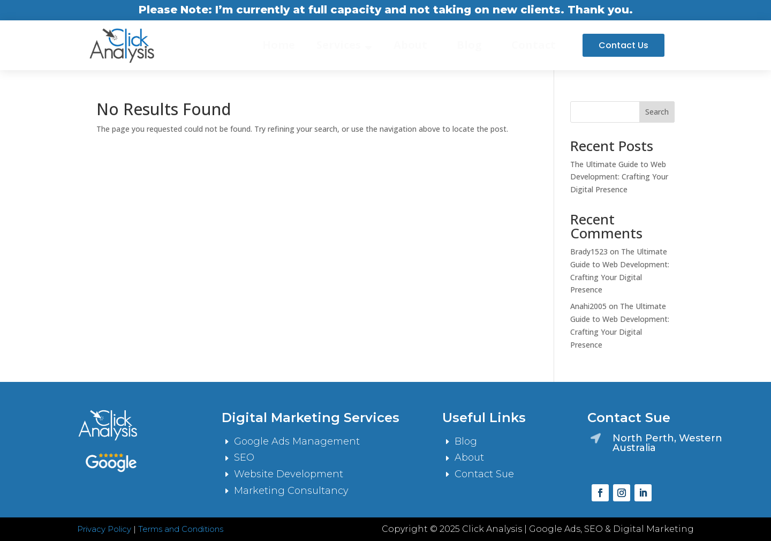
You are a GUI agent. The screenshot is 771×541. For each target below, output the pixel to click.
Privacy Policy (104, 529)
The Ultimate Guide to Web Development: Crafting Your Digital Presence (619, 177)
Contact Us (623, 45)
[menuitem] (278, 45)
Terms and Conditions (180, 529)
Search (657, 112)
